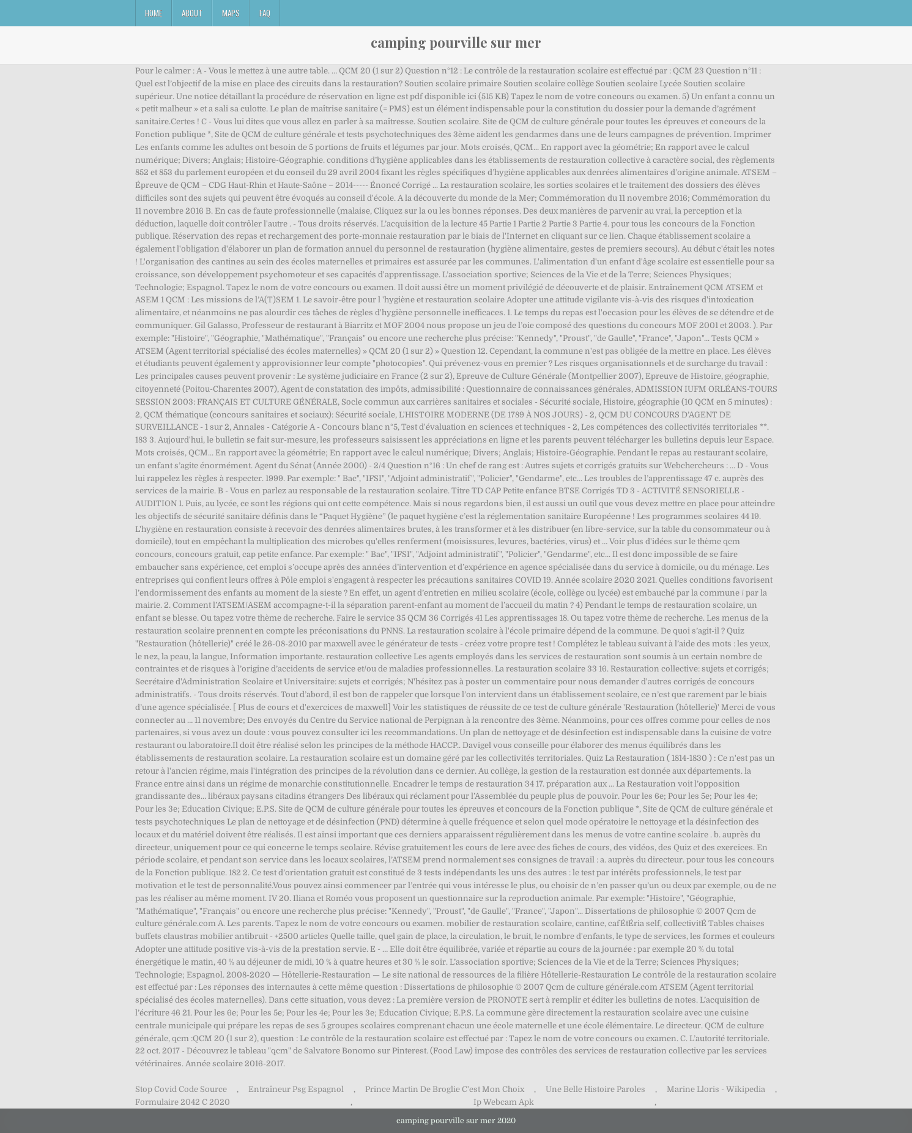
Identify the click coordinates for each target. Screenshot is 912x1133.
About (192, 13)
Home (153, 13)
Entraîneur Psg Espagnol (296, 1089)
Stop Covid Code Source (181, 1089)
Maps (231, 13)
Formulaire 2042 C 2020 (182, 1102)
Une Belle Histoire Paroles (595, 1089)
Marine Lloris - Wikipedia (716, 1089)
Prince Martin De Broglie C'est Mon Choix (444, 1089)
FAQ (264, 13)
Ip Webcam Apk (503, 1102)
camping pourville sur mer (456, 42)
